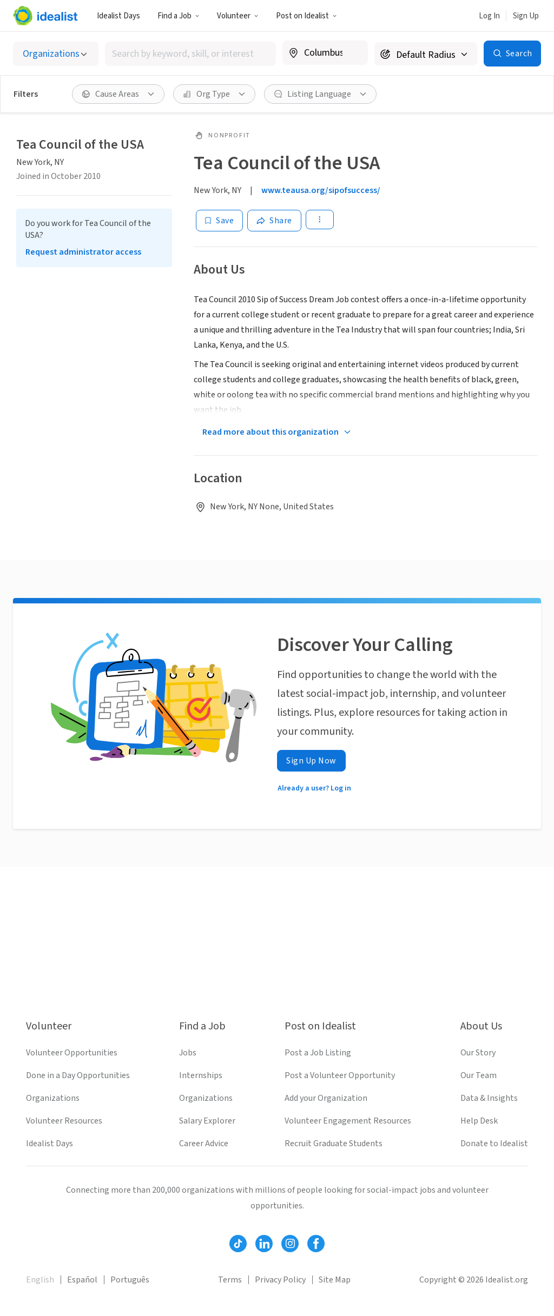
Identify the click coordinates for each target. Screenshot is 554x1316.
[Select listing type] (55, 54)
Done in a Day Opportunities (78, 1075)
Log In (489, 16)
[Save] (219, 220)
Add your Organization (326, 1098)
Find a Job (178, 16)
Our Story (478, 1053)
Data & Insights (489, 1098)
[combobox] (190, 53)
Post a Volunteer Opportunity (340, 1075)
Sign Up (526, 16)
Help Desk (479, 1121)
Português (129, 1280)
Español (82, 1280)
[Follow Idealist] (238, 1243)
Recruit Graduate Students (333, 1143)
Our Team (478, 1075)
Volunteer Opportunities (71, 1053)
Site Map (335, 1280)
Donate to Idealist (494, 1143)
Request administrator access (83, 252)
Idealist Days (118, 16)
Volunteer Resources (64, 1121)
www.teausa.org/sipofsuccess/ (320, 190)
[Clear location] (353, 53)
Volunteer (238, 16)
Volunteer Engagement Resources (348, 1121)
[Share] (274, 220)
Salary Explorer (207, 1121)
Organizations (53, 1098)
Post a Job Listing (318, 1053)
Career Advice (203, 1143)
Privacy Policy (280, 1280)
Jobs (187, 1053)
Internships (200, 1075)
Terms (230, 1280)
